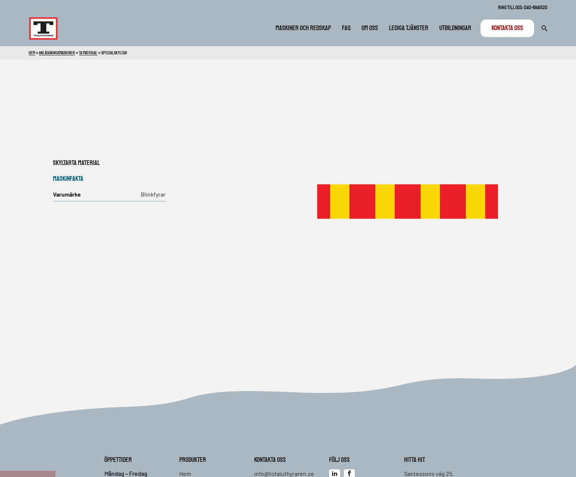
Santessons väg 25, (429, 474)
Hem (32, 53)
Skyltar (62, 163)
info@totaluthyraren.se (284, 474)
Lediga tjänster (408, 28)
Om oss (369, 28)
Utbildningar (455, 28)
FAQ (346, 28)
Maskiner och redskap (303, 28)
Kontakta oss (507, 28)
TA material (86, 163)
